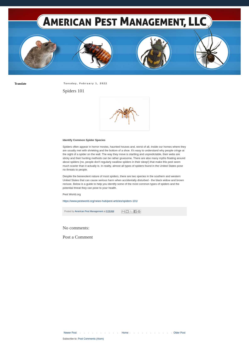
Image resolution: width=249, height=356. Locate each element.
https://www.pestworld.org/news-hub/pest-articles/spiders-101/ (100, 201)
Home (125, 332)
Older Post (179, 332)
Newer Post (70, 332)
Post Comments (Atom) (91, 338)
